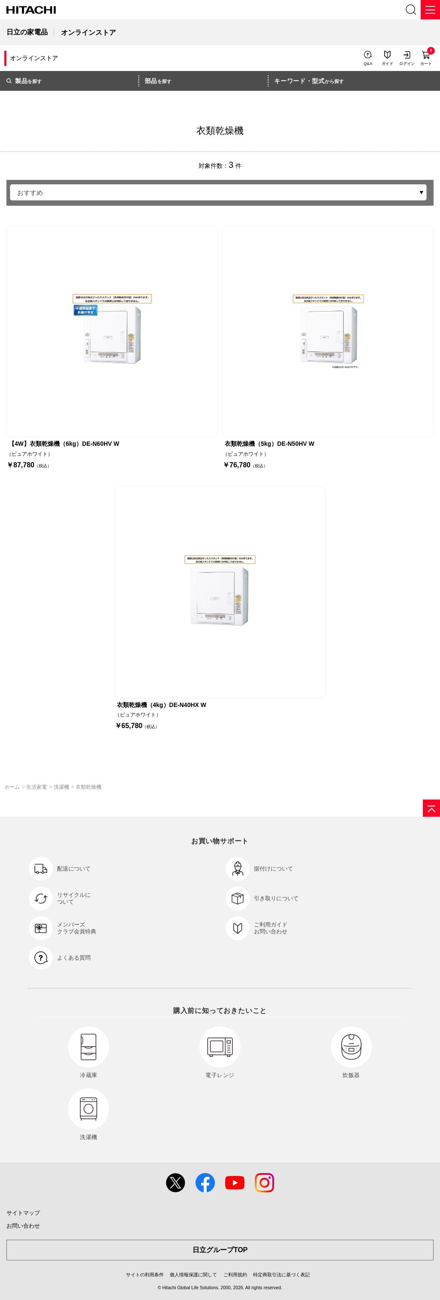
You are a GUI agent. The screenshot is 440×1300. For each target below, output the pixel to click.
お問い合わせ (23, 1226)
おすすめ (30, 192)
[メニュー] (430, 9)
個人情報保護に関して (193, 1274)
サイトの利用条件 (145, 1274)
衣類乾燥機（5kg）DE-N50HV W (269, 443)
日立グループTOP (220, 1250)
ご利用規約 (235, 1274)
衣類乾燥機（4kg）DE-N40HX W (161, 704)
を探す (24, 80)
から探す (309, 80)
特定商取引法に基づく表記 (281, 1274)
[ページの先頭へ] (431, 808)
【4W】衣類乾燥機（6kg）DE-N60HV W (64, 443)
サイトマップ (23, 1213)
